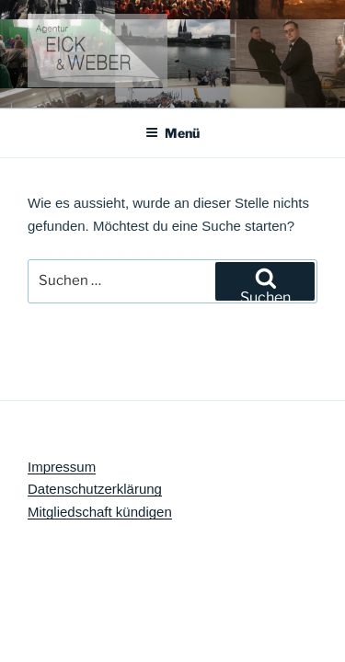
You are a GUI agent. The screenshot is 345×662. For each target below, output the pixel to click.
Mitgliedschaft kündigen (100, 511)
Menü (172, 133)
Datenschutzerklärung (95, 488)
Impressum (62, 466)
